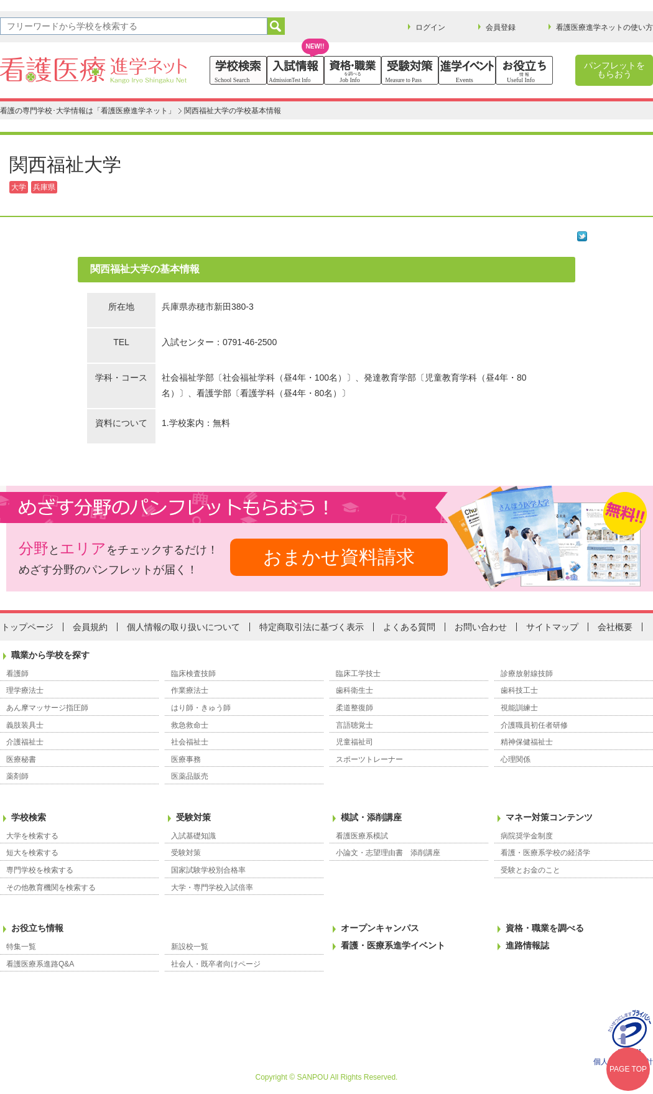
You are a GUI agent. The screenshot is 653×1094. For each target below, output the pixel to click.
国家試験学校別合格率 (208, 870)
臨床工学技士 (358, 673)
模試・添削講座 (371, 817)
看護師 (17, 673)
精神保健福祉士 (527, 742)
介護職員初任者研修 (534, 725)
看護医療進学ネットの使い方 (604, 27)
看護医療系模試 (362, 836)
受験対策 (193, 817)
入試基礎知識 (193, 836)
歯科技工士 (519, 690)
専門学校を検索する (39, 870)
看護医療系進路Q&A (40, 964)
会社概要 (615, 627)
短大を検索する (32, 852)
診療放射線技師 (527, 673)
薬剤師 (17, 776)
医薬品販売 (189, 776)
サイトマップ (552, 627)
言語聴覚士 (354, 725)
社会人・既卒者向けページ (216, 964)
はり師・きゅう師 (201, 707)
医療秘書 (21, 759)
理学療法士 (25, 690)
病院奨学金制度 (527, 836)
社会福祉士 (189, 742)
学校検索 (28, 817)
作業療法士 (189, 690)
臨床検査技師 (193, 673)
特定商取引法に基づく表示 (311, 627)
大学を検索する (32, 836)
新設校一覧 (189, 946)
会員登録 (501, 27)
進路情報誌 (527, 945)
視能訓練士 (519, 707)
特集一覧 (21, 946)
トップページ (27, 627)
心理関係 (515, 759)
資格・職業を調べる (545, 928)
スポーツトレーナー (369, 759)
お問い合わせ (481, 627)
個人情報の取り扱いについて (183, 627)
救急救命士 (189, 725)
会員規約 (90, 627)
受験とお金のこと (530, 870)
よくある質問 (409, 627)
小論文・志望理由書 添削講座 (388, 852)
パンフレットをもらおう (614, 69)
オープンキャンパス (380, 928)
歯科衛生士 (354, 690)
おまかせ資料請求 (339, 557)
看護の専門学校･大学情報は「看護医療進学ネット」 (87, 110)
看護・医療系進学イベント (393, 945)
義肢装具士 (25, 725)
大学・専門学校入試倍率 (212, 887)
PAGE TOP (628, 1069)
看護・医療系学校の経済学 (545, 852)
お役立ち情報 (37, 928)
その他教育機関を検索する (51, 887)
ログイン (430, 27)
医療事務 (186, 759)
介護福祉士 (25, 742)
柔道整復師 (354, 707)
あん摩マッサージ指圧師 (47, 707)
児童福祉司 (354, 742)
